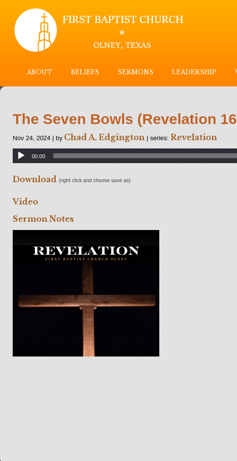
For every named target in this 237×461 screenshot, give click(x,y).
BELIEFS (85, 72)
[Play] (21, 156)
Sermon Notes (43, 219)
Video (25, 202)
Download (35, 179)
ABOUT (39, 72)
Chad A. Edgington (104, 137)
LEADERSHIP (194, 72)
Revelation (194, 137)
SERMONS (135, 72)
